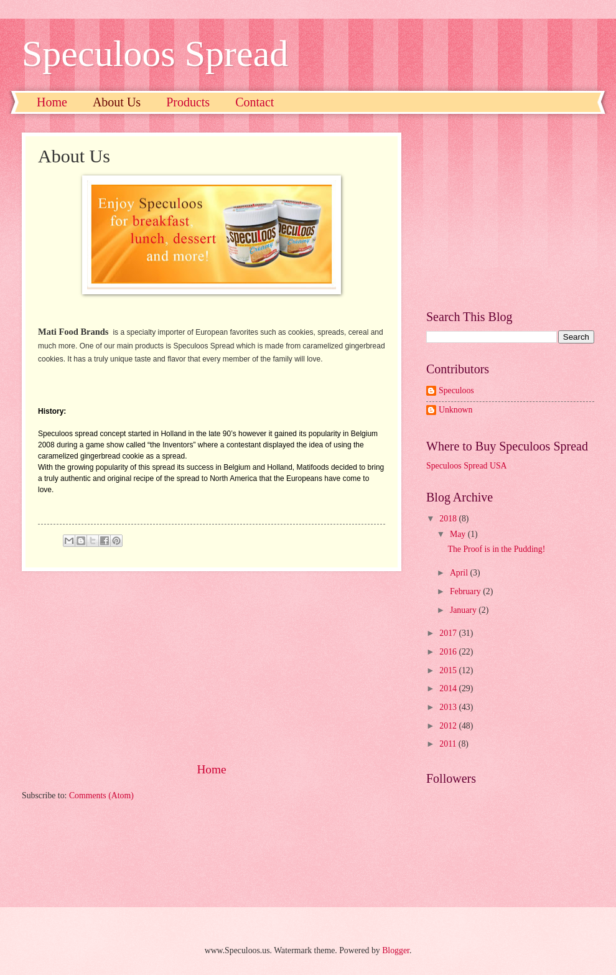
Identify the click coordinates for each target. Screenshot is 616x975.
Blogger (395, 950)
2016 (449, 651)
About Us (117, 102)
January (464, 610)
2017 (449, 633)
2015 (449, 670)
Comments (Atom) (101, 795)
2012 (449, 725)
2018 (449, 518)
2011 (449, 744)
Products (188, 102)
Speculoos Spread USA (466, 465)
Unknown (455, 409)
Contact (254, 102)
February (466, 591)
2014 (449, 688)
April (460, 572)
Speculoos (456, 390)
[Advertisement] (211, 666)
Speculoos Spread (155, 53)
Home (52, 102)
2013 (449, 707)
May (459, 534)
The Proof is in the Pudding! (496, 549)
